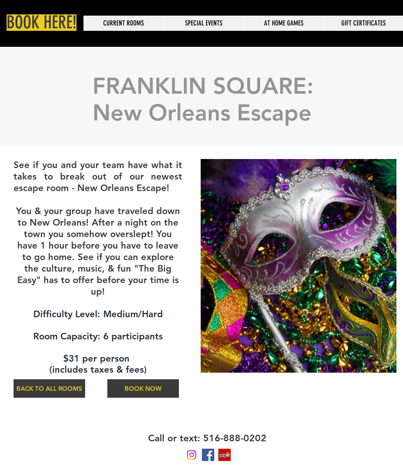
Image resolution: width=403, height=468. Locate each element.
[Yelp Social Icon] (224, 455)
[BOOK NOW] (143, 388)
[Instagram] (191, 455)
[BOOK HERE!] (41, 22)
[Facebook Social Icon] (208, 455)
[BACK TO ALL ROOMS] (49, 388)
